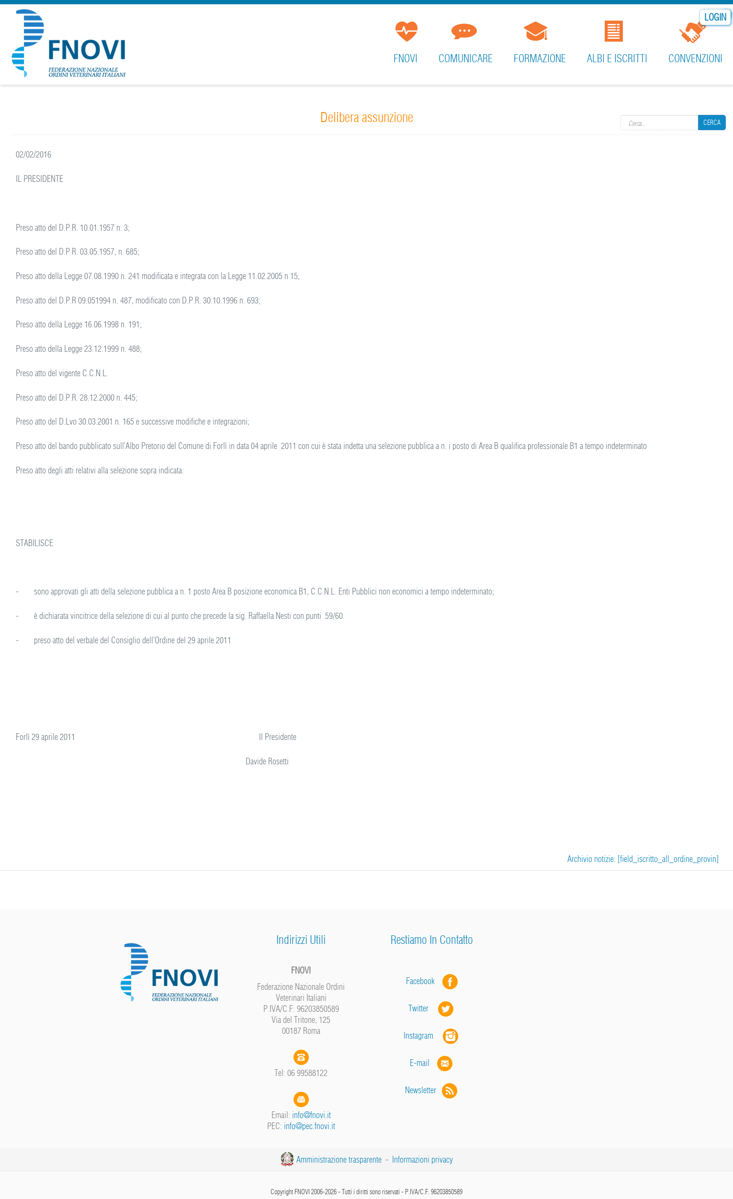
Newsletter (432, 1090)
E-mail (419, 1062)
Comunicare (466, 58)
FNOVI (405, 58)
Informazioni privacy (422, 1159)
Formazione (540, 58)
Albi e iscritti (617, 58)
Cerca (712, 122)
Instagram (432, 1035)
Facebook (423, 980)
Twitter (431, 1008)
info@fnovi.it (311, 1115)
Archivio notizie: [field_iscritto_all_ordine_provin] (643, 858)
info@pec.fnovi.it (309, 1126)
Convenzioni (695, 58)
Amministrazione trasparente (339, 1159)
